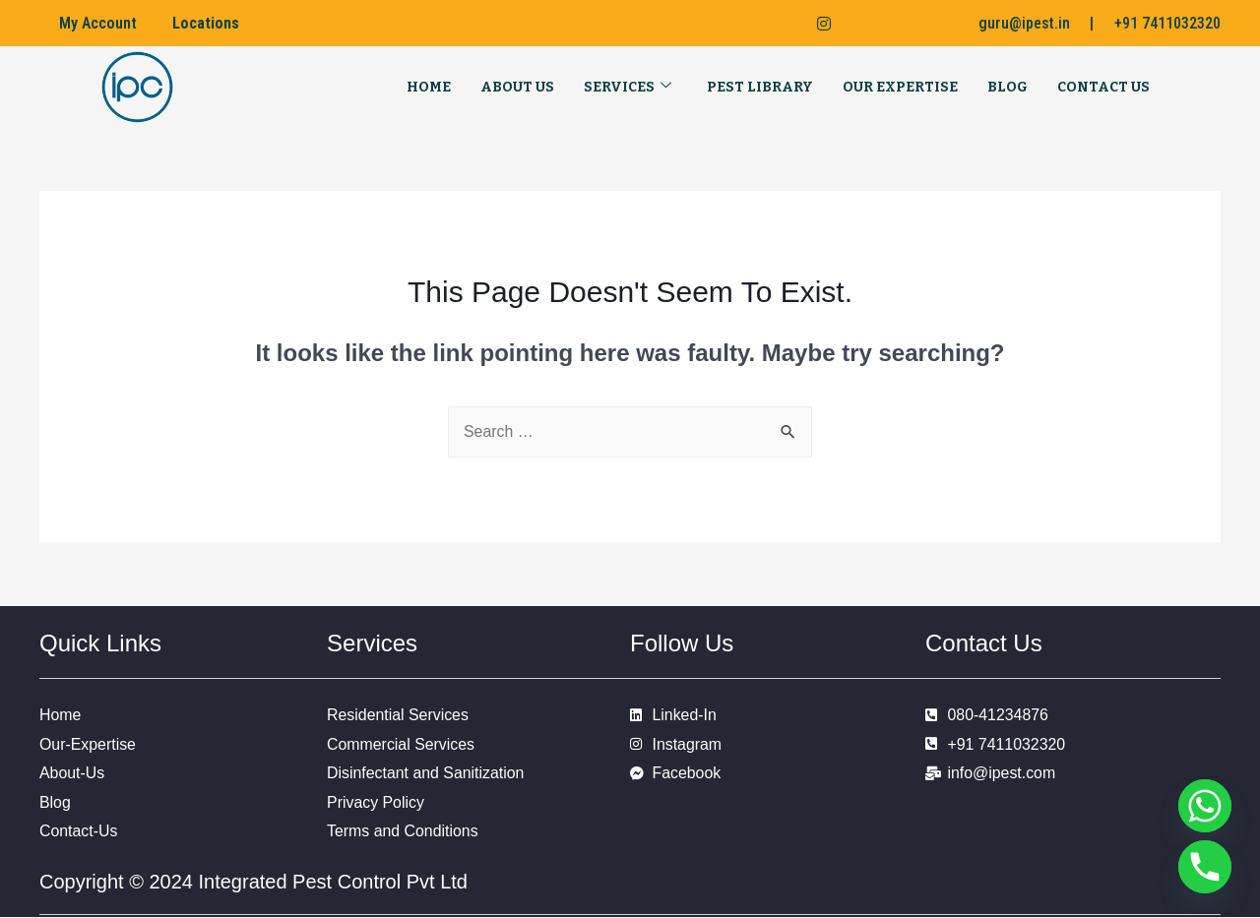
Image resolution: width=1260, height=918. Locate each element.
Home (429, 87)
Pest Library (760, 87)
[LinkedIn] (775, 23)
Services (627, 86)
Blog (1007, 87)
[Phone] (1204, 866)
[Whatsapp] (1204, 805)
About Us (517, 87)
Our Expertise (900, 87)
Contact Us (1103, 87)
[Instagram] (816, 23)
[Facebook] (736, 23)
